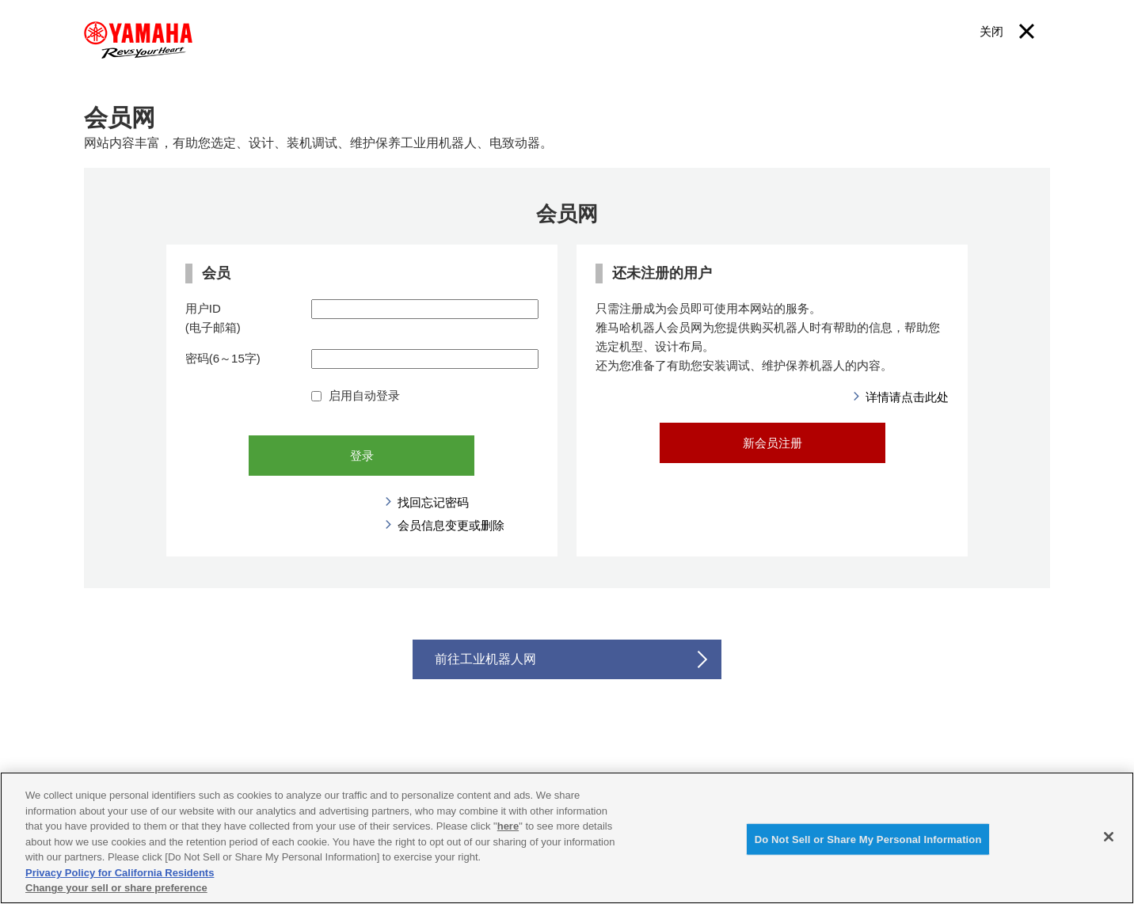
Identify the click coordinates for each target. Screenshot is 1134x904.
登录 (362, 455)
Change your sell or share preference (116, 888)
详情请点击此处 (907, 397)
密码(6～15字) (223, 358)
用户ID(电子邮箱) (213, 318)
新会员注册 (772, 443)
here (508, 826)
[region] (567, 838)
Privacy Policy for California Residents (119, 873)
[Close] (1108, 836)
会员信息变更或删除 (451, 525)
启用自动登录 (355, 395)
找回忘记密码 (433, 502)
